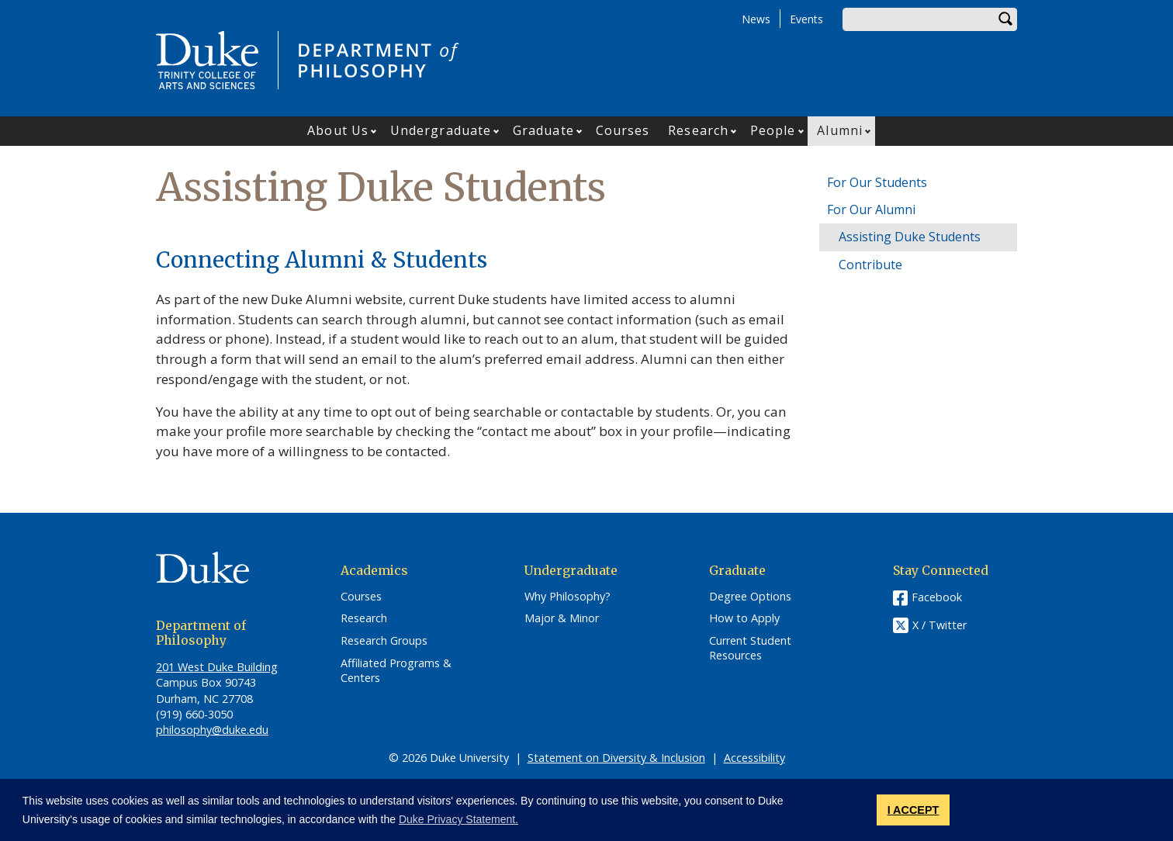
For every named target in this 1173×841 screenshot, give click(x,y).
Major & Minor (561, 618)
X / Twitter (939, 625)
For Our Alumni (871, 209)
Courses (623, 130)
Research (698, 130)
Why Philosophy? (567, 597)
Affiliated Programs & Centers (396, 670)
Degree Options (750, 597)
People (773, 130)
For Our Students (877, 182)
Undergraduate (440, 130)
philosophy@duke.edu (212, 729)
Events (806, 19)
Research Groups (384, 641)
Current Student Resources (750, 648)
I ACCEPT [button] (913, 810)
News (756, 19)
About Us (338, 130)
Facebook (937, 597)
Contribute (870, 264)
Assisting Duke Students (910, 236)
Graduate (543, 130)
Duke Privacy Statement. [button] (458, 819)
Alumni (840, 130)
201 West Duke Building (217, 666)
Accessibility (754, 757)
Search (1005, 19)
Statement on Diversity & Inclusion (616, 757)
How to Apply (744, 618)
